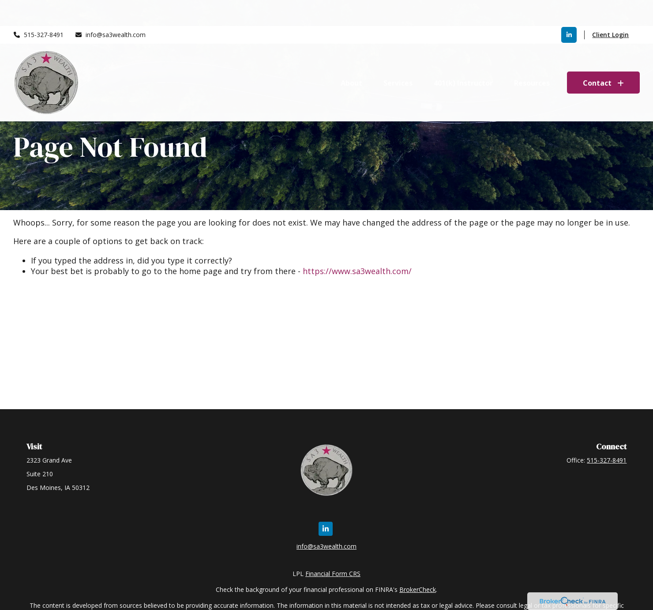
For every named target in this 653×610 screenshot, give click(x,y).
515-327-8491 (38, 9)
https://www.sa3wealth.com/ (357, 271)
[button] (351, 56)
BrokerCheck (417, 589)
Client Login (610, 9)
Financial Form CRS (332, 573)
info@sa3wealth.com (110, 9)
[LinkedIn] (569, 9)
